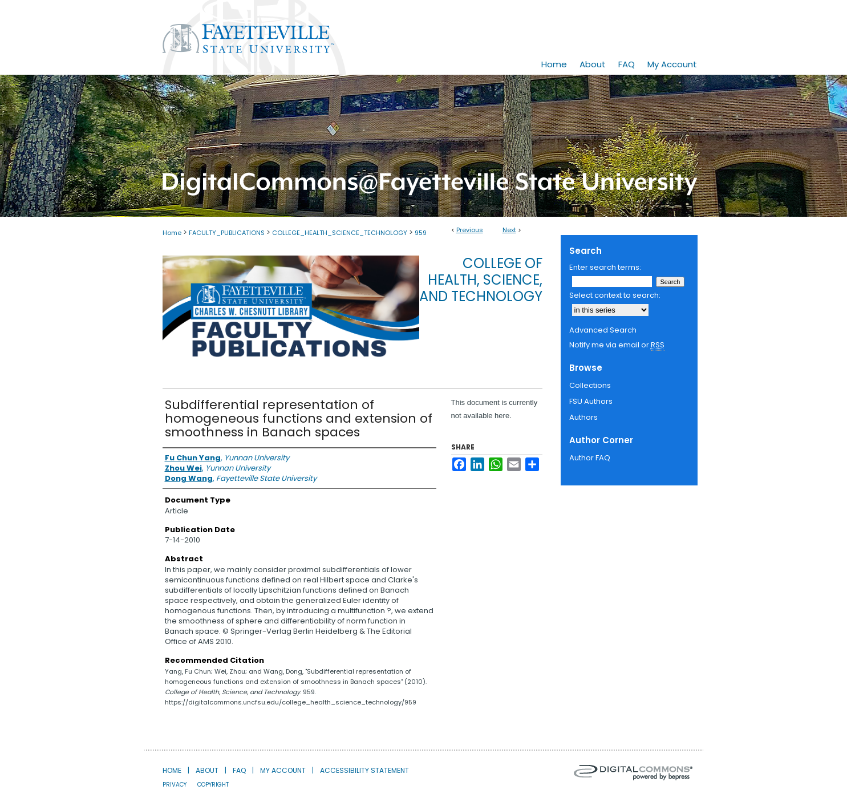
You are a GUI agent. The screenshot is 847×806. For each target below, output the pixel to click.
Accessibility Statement (364, 770)
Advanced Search (603, 330)
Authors (583, 417)
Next (509, 229)
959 (421, 232)
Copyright (213, 784)
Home (172, 232)
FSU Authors (591, 401)
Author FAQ (589, 457)
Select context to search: (614, 295)
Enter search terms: (605, 267)
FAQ (239, 770)
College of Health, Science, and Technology (480, 280)
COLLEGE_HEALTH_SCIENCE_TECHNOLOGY (339, 232)
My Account (283, 770)
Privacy (175, 784)
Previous (469, 229)
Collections (590, 385)
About (207, 770)
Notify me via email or (616, 345)
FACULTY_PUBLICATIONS (227, 232)
